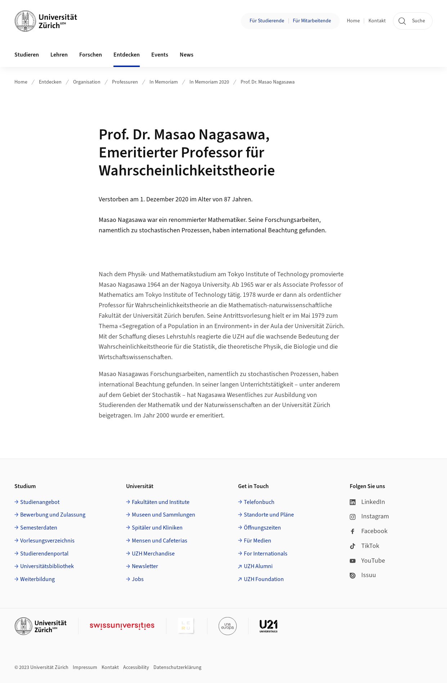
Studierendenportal (44, 554)
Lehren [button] (59, 55)
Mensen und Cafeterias (159, 541)
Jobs (138, 579)
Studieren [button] (26, 55)
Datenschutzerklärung (177, 667)
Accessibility (136, 667)
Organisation (86, 82)
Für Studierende (267, 20)
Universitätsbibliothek (47, 566)
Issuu (363, 575)
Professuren (125, 82)
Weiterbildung (37, 579)
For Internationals (265, 554)
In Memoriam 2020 (209, 82)
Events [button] (159, 55)
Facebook (369, 531)
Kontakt (377, 20)
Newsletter (145, 566)
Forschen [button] (90, 55)
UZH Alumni (258, 566)
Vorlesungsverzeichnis (47, 541)
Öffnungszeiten (262, 528)
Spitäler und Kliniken (157, 528)
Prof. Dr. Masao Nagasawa (268, 82)
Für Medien (257, 541)
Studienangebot (39, 502)
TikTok (364, 545)
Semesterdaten (38, 528)
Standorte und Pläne (269, 515)
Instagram (369, 516)
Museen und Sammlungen (163, 515)
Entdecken (50, 82)
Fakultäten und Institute (160, 502)
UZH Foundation (264, 579)
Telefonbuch (259, 502)
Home (353, 20)
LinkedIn (367, 501)
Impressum (85, 667)
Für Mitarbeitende (312, 20)
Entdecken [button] (126, 55)
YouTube (367, 560)
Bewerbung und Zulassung (52, 515)
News (186, 55)
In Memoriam (163, 82)
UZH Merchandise (153, 554)
